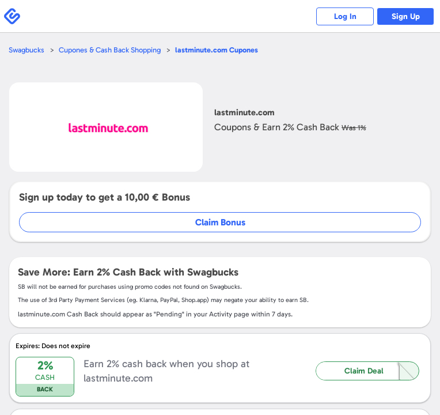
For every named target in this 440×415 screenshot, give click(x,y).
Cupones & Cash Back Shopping (110, 50)
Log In (345, 16)
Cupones (216, 50)
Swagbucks (26, 50)
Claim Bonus (220, 222)
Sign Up (406, 16)
